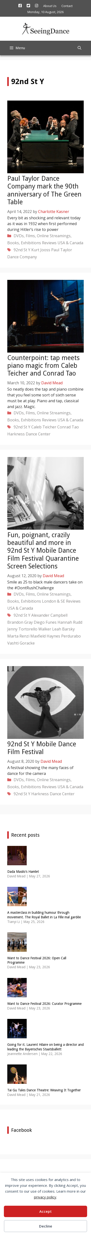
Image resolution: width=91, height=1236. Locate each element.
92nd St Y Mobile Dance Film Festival (41, 748)
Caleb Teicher (43, 427)
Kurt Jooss (40, 249)
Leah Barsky (63, 629)
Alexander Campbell (49, 615)
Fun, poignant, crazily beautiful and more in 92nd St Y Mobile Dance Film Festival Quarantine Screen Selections (43, 550)
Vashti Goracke (21, 643)
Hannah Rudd (70, 622)
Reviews (49, 242)
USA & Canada (70, 242)
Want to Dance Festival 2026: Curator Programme (44, 1004)
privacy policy (45, 1197)
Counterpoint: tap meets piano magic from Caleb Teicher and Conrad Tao (43, 365)
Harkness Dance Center (28, 434)
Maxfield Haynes (45, 636)
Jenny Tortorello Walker (29, 629)
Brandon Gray (20, 622)
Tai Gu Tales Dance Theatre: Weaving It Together (44, 1090)
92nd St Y (22, 249)
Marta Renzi (18, 636)
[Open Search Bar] (79, 48)
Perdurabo (71, 636)
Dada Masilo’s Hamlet (23, 872)
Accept (45, 1211)
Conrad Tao (68, 427)
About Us (50, 6)
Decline (45, 1226)
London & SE (53, 601)
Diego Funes (45, 622)
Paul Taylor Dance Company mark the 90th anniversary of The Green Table (44, 190)
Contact (67, 6)
